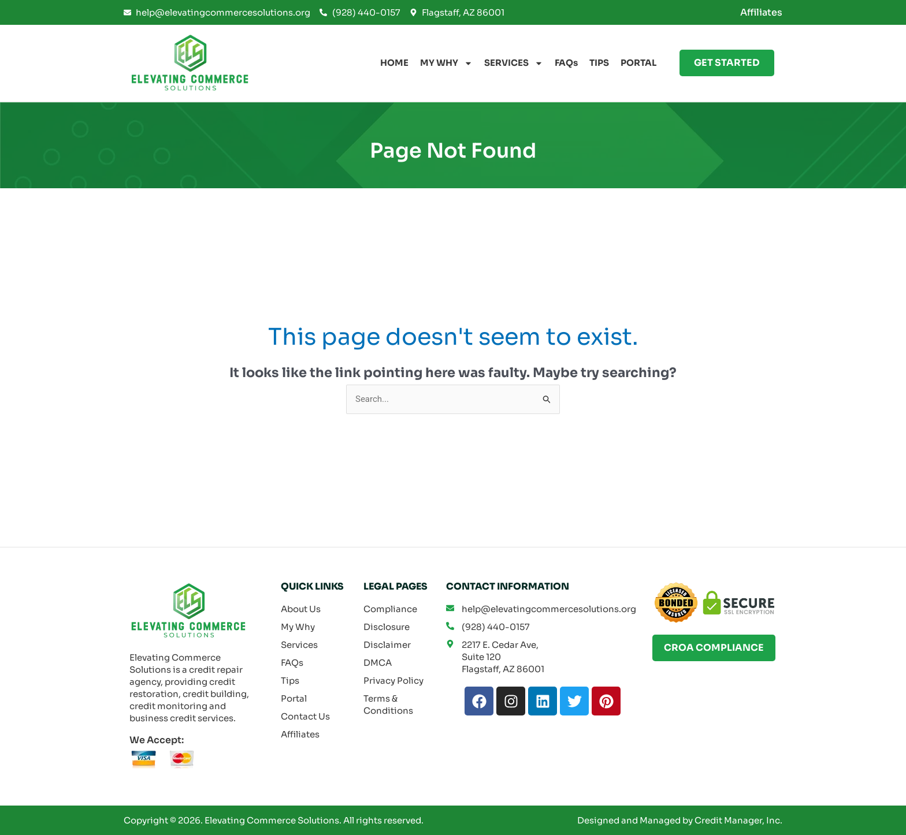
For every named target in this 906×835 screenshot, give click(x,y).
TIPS (599, 62)
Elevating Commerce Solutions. (273, 820)
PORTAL (638, 62)
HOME (394, 62)
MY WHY (446, 63)
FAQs (566, 62)
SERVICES (513, 63)
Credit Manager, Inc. (738, 820)
